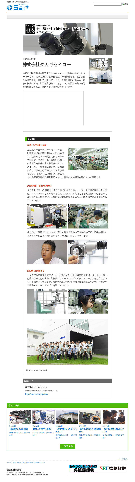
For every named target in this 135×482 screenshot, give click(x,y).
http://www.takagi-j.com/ (36, 394)
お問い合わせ (94, 8)
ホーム (9, 462)
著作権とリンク (40, 462)
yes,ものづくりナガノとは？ (75, 8)
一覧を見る (67, 446)
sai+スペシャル (20, 15)
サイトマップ (108, 8)
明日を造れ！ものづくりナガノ (53, 15)
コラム (109, 15)
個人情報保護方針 (28, 462)
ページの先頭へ (123, 459)
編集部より (121, 15)
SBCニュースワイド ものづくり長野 (89, 15)
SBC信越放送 (122, 8)
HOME (58, 8)
